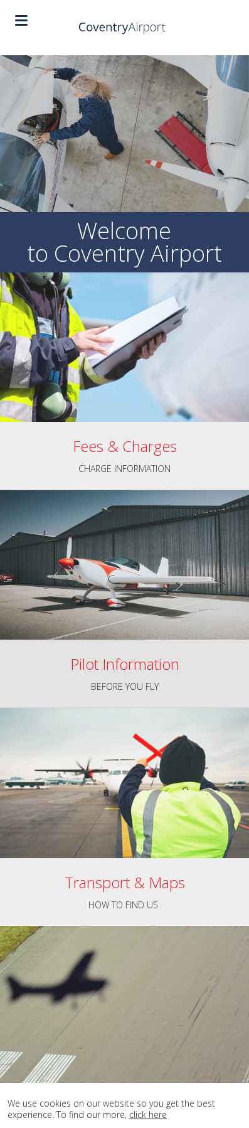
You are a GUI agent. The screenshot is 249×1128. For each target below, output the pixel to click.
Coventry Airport (124, 27)
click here (148, 1114)
